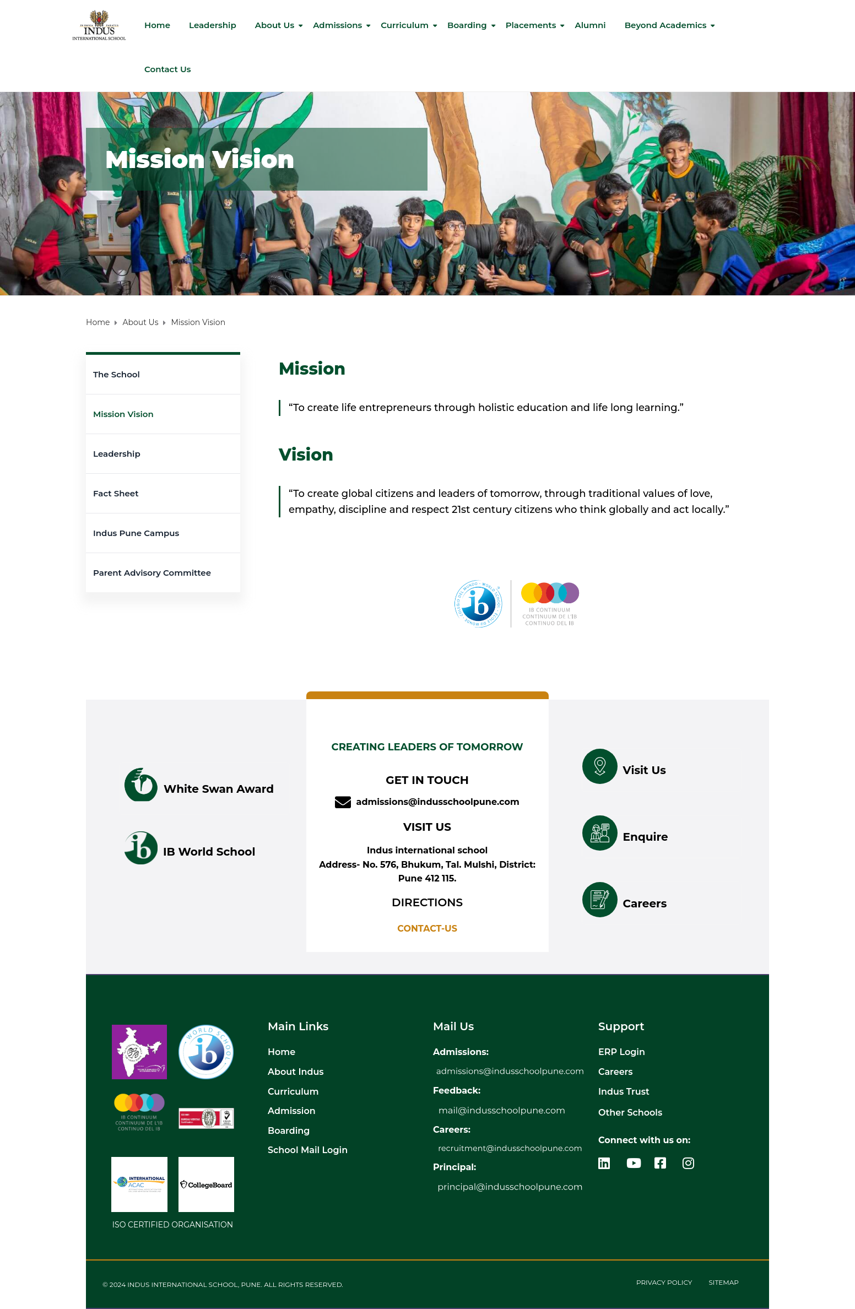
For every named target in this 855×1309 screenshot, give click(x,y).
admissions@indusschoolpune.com (437, 802)
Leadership (212, 25)
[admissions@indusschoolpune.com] (343, 802)
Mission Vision (123, 414)
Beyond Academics (666, 25)
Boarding (467, 25)
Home (157, 25)
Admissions (337, 25)
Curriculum (405, 25)
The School (116, 374)
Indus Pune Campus (136, 533)
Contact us (167, 69)
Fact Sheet (116, 493)
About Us (274, 25)
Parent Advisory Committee (152, 572)
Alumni (590, 25)
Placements (531, 25)
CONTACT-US (427, 928)
